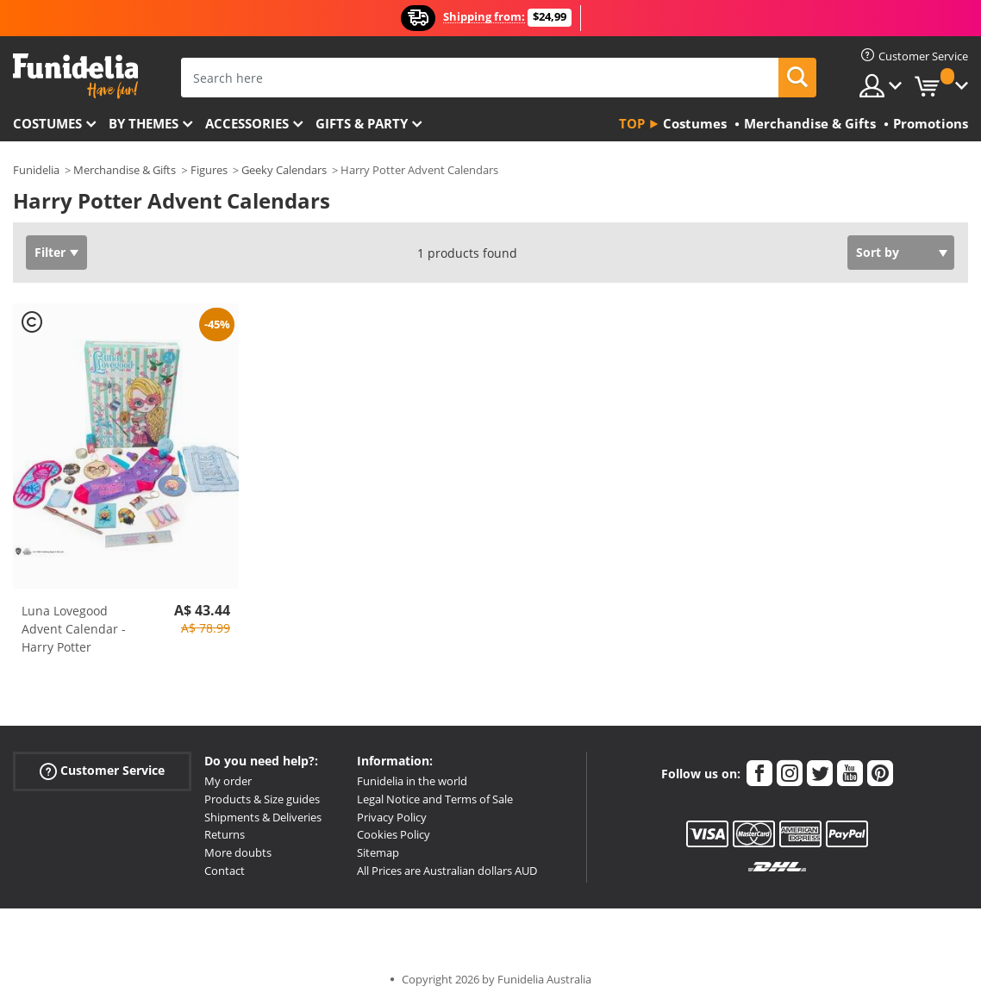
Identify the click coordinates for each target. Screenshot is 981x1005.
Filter (50, 252)
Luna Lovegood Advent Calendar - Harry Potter (74, 628)
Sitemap (378, 852)
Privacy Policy (392, 817)
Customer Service (102, 771)
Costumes (47, 123)
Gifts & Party (362, 123)
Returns (224, 834)
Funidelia (36, 170)
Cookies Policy (393, 834)
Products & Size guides (262, 799)
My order (228, 781)
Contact (224, 870)
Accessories (247, 123)
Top (632, 123)
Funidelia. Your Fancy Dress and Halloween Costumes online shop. (75, 76)
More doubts (238, 852)
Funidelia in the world (412, 781)
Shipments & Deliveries (263, 817)
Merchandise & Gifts (124, 170)
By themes (143, 123)
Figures (209, 170)
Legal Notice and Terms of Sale (435, 799)
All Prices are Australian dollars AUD (447, 870)
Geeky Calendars (284, 170)
